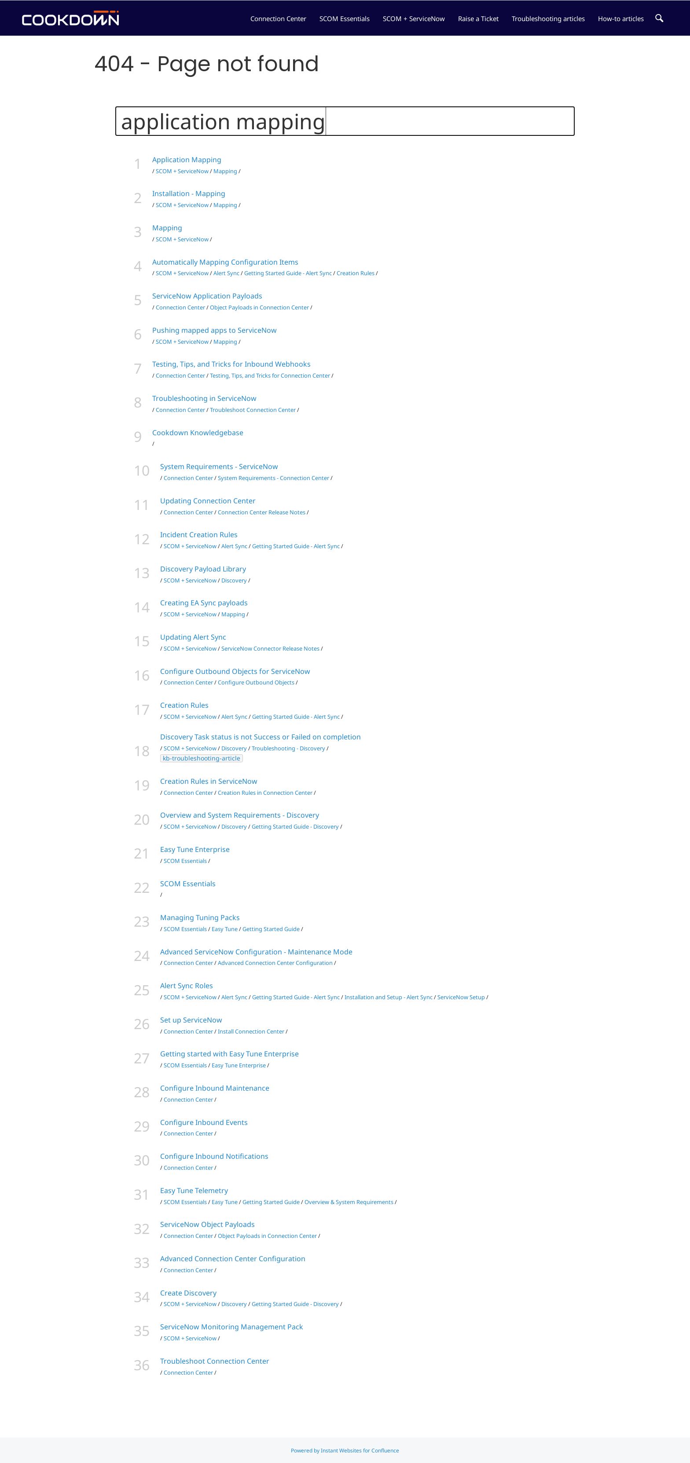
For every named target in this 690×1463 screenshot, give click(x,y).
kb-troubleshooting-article (201, 758)
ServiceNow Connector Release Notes (270, 648)
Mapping (225, 171)
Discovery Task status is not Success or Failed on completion (260, 737)
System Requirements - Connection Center (273, 478)
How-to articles (621, 18)
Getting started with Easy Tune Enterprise (229, 1054)
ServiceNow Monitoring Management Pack (231, 1327)
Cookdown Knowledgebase (197, 432)
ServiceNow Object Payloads (207, 1224)
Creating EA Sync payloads (204, 603)
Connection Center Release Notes (261, 512)
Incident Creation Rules (199, 534)
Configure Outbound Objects (256, 682)
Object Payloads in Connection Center (259, 307)
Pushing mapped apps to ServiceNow (214, 330)
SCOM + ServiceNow (414, 18)
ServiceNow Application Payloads (207, 296)
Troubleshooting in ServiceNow (204, 398)
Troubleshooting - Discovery (288, 748)
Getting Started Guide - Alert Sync (288, 273)
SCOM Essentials (344, 18)
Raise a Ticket (478, 18)
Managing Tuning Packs (200, 917)
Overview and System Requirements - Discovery (239, 815)
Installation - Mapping (188, 193)
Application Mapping (186, 159)
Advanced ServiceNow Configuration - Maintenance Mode (256, 952)
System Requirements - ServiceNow (219, 466)
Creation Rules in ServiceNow (208, 781)
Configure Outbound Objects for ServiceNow (235, 671)
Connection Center (278, 18)
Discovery (234, 580)
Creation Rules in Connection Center (265, 793)
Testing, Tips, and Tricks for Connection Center (270, 375)
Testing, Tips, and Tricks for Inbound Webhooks (231, 364)
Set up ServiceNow (191, 1020)
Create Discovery (188, 1293)
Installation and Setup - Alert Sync (389, 997)
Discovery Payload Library (203, 569)
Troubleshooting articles (548, 18)
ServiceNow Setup (461, 997)
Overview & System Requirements (349, 1202)
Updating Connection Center (208, 501)
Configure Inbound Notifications (214, 1156)
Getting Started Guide (271, 929)
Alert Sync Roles (186, 985)
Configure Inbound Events (204, 1122)
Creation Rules (355, 273)
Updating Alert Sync (193, 637)
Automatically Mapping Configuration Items (225, 262)
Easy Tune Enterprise (195, 849)
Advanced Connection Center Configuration (275, 963)
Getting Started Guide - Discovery (295, 826)
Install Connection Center (251, 1031)
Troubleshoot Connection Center (253, 410)
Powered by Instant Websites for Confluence (345, 1450)
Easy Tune (225, 929)
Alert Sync (226, 273)
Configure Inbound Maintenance (214, 1088)
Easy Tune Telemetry (194, 1190)
